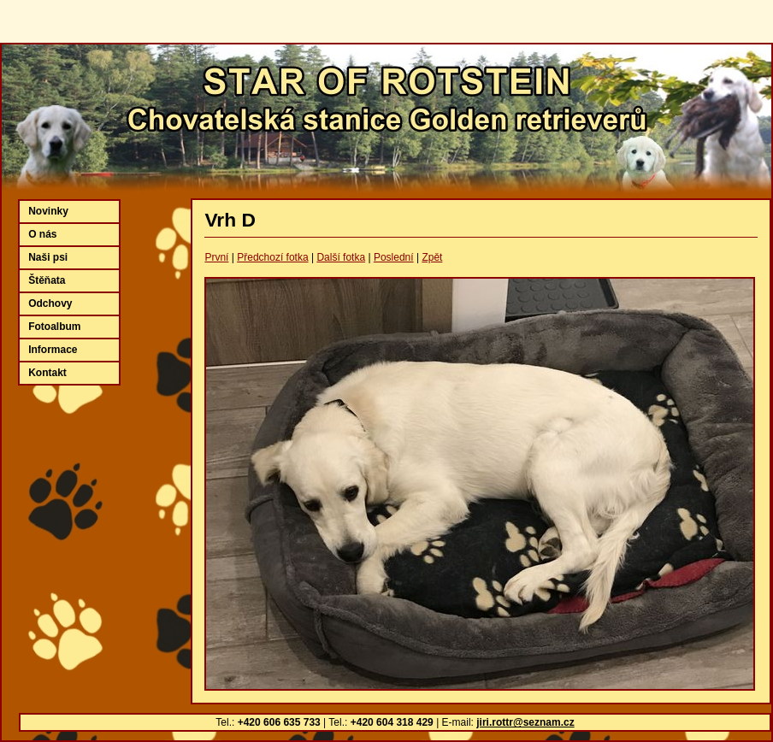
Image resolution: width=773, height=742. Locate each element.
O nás (42, 234)
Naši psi (48, 257)
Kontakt (47, 373)
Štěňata (46, 280)
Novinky (48, 211)
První (216, 257)
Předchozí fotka (272, 257)
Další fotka (340, 257)
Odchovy (50, 303)
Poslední (394, 257)
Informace (52, 350)
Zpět (432, 257)
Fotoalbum (54, 327)
